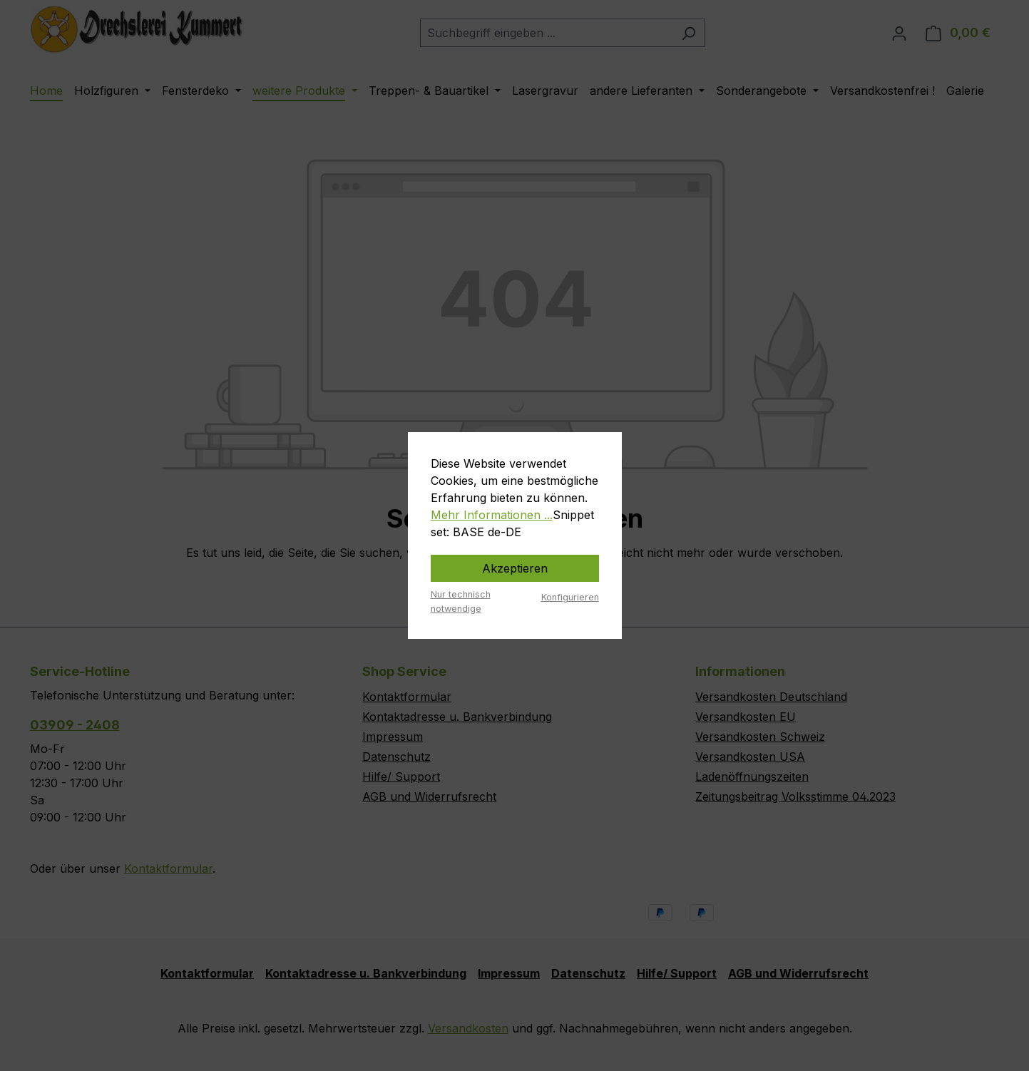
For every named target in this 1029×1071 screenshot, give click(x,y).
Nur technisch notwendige (461, 601)
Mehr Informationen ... (492, 515)
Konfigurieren (570, 597)
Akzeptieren (515, 568)
